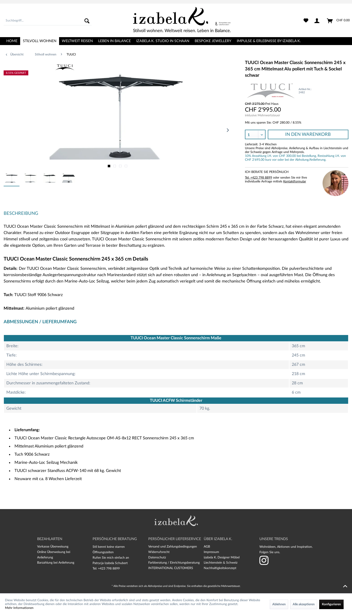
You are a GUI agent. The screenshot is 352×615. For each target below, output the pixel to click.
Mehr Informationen (19, 608)
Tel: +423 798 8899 (258, 177)
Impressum (211, 552)
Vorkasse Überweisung (52, 546)
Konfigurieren (331, 604)
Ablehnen (279, 604)
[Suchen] (87, 20)
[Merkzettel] (306, 20)
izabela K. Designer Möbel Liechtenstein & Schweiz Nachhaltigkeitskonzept (221, 563)
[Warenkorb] (338, 20)
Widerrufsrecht (159, 552)
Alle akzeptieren (304, 604)
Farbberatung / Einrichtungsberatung (174, 562)
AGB (207, 546)
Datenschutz (157, 557)
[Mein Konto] (318, 20)
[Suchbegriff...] (48, 20)
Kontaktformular (294, 181)
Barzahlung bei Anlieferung (55, 562)
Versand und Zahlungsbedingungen (172, 546)
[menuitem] (48, 20)
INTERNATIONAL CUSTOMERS (170, 568)
